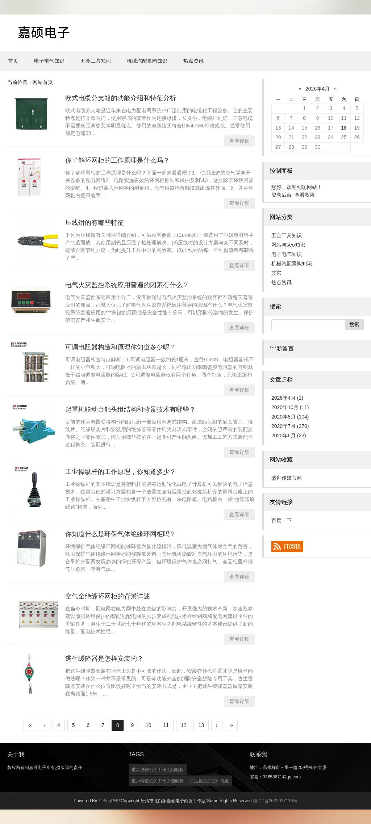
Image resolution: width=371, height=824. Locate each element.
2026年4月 (317, 89)
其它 (276, 273)
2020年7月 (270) (290, 426)
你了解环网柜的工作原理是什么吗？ (117, 160)
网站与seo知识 (288, 245)
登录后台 (281, 195)
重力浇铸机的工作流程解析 (158, 769)
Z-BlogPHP (108, 800)
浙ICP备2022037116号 (275, 800)
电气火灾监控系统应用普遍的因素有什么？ (127, 285)
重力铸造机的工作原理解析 (158, 780)
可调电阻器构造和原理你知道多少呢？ (120, 347)
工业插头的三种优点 (209, 780)
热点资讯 (193, 61)
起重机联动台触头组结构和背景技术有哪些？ (130, 409)
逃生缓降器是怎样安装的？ (104, 658)
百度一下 (281, 520)
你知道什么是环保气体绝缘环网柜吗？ (120, 534)
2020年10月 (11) (290, 407)
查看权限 (305, 195)
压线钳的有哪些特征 (94, 222)
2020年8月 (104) (290, 417)
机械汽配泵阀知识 (147, 61)
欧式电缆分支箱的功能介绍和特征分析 (120, 98)
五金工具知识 (95, 61)
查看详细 (239, 141)
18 (344, 128)
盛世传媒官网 (286, 478)
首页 (13, 61)
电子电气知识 (49, 61)
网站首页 (43, 82)
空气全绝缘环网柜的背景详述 (107, 596)
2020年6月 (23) (288, 435)
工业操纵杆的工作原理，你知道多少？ (120, 471)
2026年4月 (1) (287, 398)
